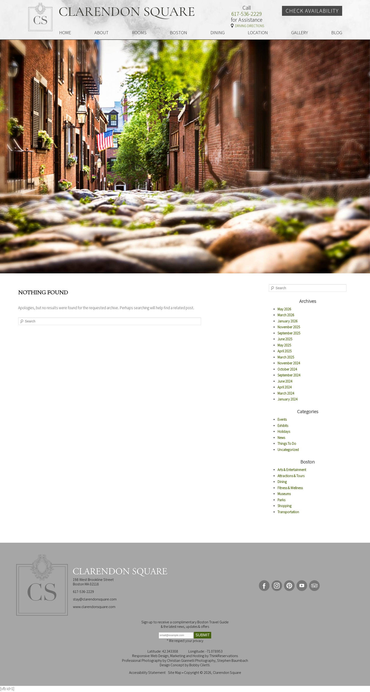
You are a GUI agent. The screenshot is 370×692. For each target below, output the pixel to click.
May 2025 (284, 345)
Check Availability (312, 10)
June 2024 (285, 381)
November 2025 (289, 327)
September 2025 (289, 333)
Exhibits (283, 425)
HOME (65, 32)
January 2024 (288, 399)
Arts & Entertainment (292, 469)
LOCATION (258, 32)
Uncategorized (288, 449)
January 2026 (288, 321)
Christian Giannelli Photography (191, 660)
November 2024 (289, 363)
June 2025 (285, 339)
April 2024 (285, 387)
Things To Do (287, 443)
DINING (217, 32)
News (281, 437)
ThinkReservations (223, 655)
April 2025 (285, 351)
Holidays (284, 431)
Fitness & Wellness (290, 488)
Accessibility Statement (147, 672)
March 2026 (286, 315)
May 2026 (284, 309)
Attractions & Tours (291, 476)
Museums (284, 494)
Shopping (284, 506)
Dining (282, 481)
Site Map (174, 672)
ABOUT (101, 32)
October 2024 (287, 369)
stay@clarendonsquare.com (95, 599)
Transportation (288, 512)
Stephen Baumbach (232, 660)
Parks (281, 500)
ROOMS (139, 32)
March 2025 (286, 357)
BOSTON (178, 32)
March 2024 (286, 393)
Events (282, 419)
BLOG (336, 32)
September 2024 (289, 375)
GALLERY (299, 32)
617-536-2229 (246, 14)
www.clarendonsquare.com (94, 606)
